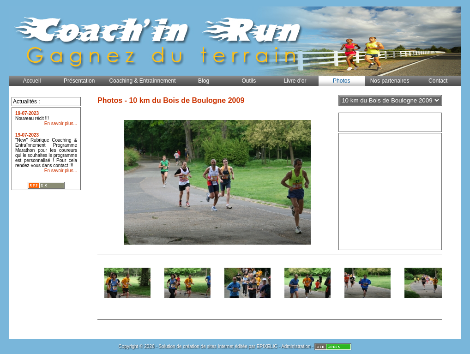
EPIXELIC (267, 346)
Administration (295, 346)
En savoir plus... (60, 123)
